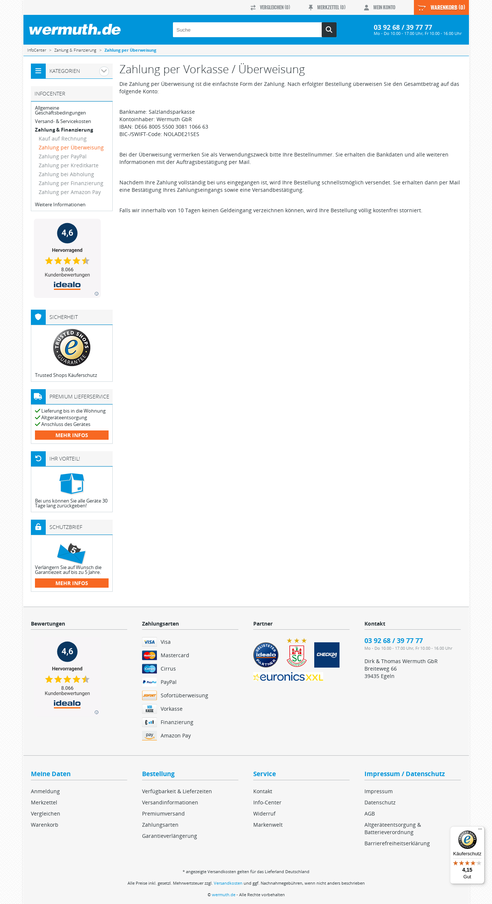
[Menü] (480, 830)
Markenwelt (268, 824)
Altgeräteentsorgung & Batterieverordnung (392, 828)
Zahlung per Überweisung (71, 147)
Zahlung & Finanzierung (64, 129)
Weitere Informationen (60, 204)
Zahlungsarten (160, 824)
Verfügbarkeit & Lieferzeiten (177, 791)
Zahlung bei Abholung (66, 174)
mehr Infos (71, 435)
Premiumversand (163, 813)
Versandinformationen (170, 802)
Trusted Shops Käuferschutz (66, 375)
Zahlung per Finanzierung (71, 183)
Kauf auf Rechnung (63, 138)
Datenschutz (380, 802)
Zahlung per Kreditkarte (69, 165)
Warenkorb (44, 824)
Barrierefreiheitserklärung (397, 843)
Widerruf (264, 813)
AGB (369, 813)
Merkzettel (44, 802)
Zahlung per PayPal (63, 156)
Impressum (378, 791)
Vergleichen (45, 813)
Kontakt (262, 791)
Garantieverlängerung (169, 835)
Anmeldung (45, 791)
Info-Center (267, 802)
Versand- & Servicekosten (63, 121)
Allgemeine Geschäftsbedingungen (60, 110)
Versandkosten (228, 883)
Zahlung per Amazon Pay (70, 192)
